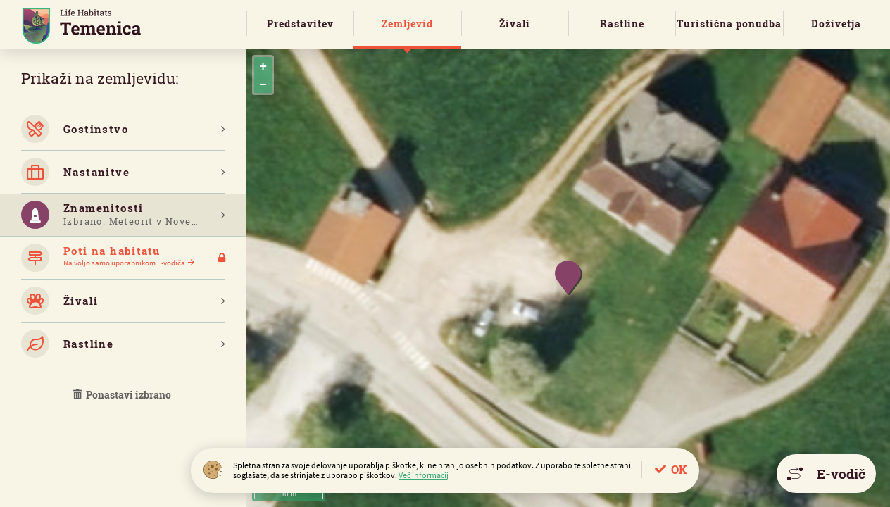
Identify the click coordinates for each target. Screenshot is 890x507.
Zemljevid (407, 23)
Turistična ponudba (729, 23)
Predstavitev (300, 23)
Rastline (622, 23)
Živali (514, 23)
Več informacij (424, 475)
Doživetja (836, 23)
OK (679, 469)
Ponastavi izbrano (123, 394)
